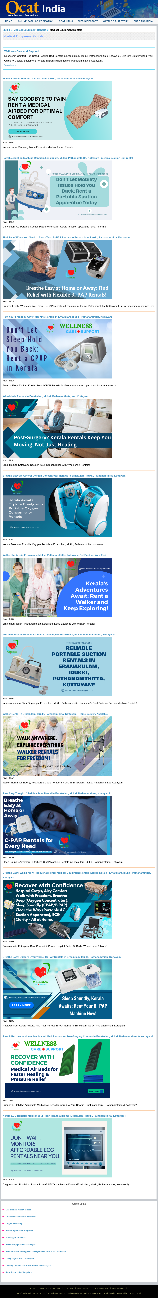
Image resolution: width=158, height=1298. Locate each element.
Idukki (6, 30)
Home (8, 21)
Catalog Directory (116, 21)
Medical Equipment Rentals (30, 30)
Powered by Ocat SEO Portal (129, 1293)
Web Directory (88, 21)
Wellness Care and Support (21, 51)
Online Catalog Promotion (36, 21)
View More (10, 65)
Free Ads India (143, 21)
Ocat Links (66, 21)
